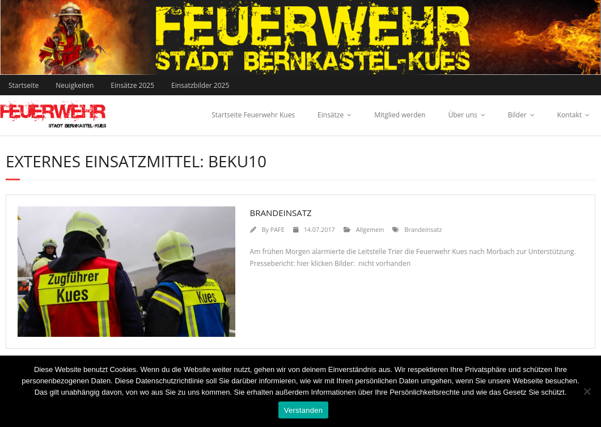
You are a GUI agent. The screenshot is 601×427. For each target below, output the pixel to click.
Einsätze (331, 115)
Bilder (517, 115)
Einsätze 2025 (132, 85)
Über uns (462, 115)
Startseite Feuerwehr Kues (253, 115)
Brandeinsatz (281, 212)
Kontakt (569, 115)
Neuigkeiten (75, 85)
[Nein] (586, 391)
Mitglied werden (399, 115)
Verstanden (303, 410)
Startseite (24, 85)
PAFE (277, 229)
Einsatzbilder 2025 (200, 85)
